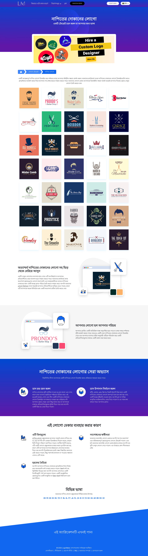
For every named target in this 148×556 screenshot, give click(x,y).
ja (72, 498)
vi (83, 498)
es (53, 498)
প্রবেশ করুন (113, 3)
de (50, 498)
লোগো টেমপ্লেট (33, 72)
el (67, 498)
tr (59, 498)
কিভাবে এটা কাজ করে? (39, 3)
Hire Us (91, 59)
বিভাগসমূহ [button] (55, 3)
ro (100, 498)
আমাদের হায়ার (77, 3)
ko (89, 498)
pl (75, 498)
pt (69, 498)
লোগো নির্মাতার (23, 286)
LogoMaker (66, 548)
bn (124, 3)
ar (95, 498)
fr (47, 498)
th (86, 498)
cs (78, 498)
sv (104, 498)
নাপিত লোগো (49, 72)
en (45, 498)
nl (64, 498)
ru (56, 498)
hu (92, 498)
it (61, 498)
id (80, 498)
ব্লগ (65, 3)
